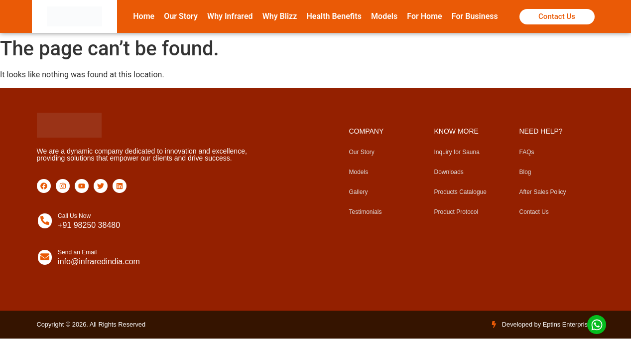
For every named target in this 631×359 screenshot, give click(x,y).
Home (143, 16)
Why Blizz (279, 16)
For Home (424, 16)
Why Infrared (229, 16)
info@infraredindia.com (99, 261)
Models (384, 16)
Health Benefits (333, 16)
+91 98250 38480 (89, 225)
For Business (475, 16)
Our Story (181, 16)
